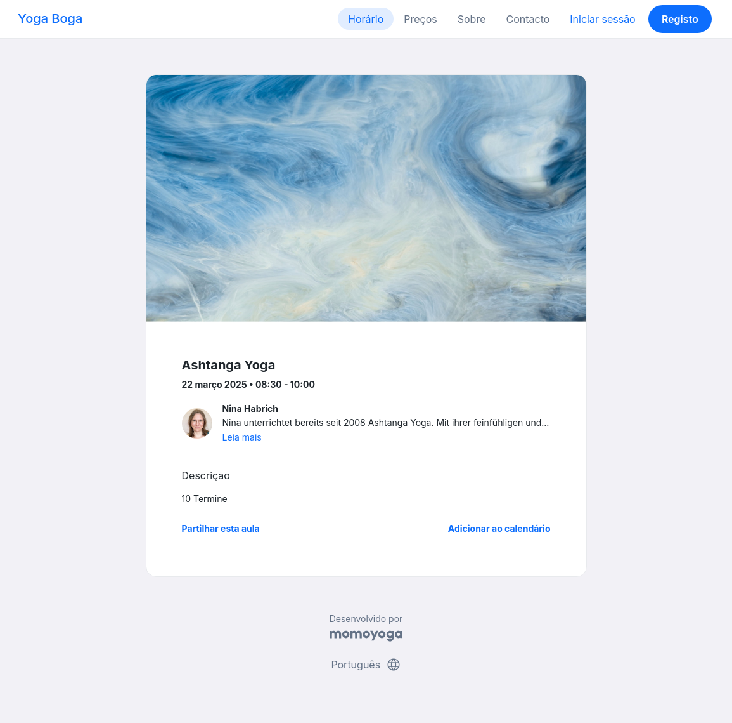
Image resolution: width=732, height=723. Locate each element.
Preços (420, 19)
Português (366, 664)
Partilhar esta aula (221, 528)
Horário (365, 19)
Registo (680, 19)
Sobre (472, 19)
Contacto (527, 19)
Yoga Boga (50, 18)
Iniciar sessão (602, 19)
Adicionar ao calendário (499, 528)
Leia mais (242, 437)
